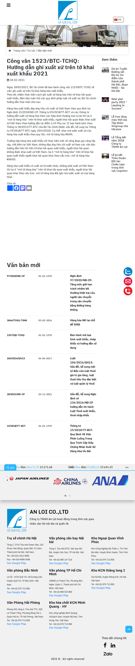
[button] (65, 495)
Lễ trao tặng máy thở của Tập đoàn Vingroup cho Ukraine (119, 122)
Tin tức (31, 51)
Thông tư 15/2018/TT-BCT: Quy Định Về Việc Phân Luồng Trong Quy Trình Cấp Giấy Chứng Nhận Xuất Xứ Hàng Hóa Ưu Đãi (82, 438)
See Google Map (16, 563)
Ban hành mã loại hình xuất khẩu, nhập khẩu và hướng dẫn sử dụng (83, 341)
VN (117, 19)
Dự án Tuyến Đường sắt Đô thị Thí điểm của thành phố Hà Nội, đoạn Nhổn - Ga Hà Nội (119, 79)
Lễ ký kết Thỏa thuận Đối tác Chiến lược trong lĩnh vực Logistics (119, 163)
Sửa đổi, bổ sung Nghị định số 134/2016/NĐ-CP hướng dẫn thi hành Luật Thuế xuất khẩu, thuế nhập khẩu (83, 404)
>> (127, 467)
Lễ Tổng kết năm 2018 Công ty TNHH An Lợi (119, 142)
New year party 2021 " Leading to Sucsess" (119, 103)
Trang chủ (17, 51)
